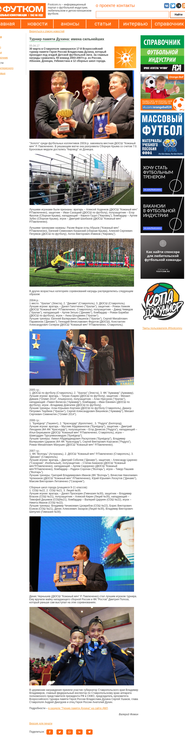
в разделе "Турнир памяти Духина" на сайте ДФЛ (78, 708)
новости (37, 24)
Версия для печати (40, 723)
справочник (168, 24)
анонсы (70, 24)
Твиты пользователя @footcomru (162, 328)
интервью (135, 24)
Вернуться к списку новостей (46, 31)
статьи (103, 24)
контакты (126, 5)
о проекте (105, 5)
